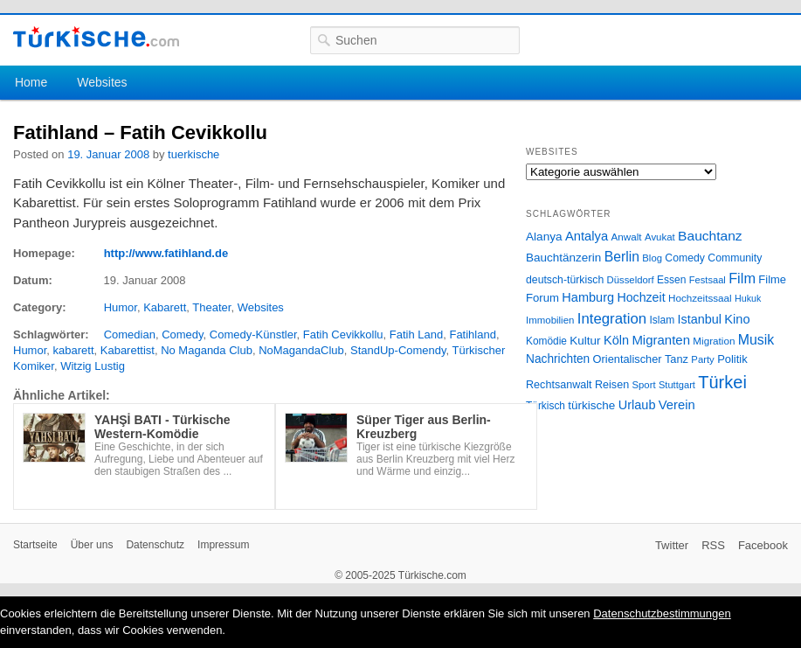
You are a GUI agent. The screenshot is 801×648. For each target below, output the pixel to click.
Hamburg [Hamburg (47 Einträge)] (588, 297)
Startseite (35, 545)
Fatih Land (416, 334)
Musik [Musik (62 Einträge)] (756, 339)
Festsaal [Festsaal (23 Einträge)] (707, 280)
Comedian (129, 334)
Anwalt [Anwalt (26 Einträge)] (626, 236)
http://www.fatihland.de (166, 253)
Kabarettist (127, 350)
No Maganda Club (206, 350)
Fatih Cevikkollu (343, 334)
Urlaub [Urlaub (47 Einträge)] (637, 405)
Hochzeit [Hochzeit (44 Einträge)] (641, 297)
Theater (211, 307)
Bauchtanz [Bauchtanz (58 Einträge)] (710, 235)
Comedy (182, 334)
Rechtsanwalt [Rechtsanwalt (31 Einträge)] (559, 385)
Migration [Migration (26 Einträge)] (714, 340)
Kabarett (164, 307)
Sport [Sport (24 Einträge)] (644, 385)
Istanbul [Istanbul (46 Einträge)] (700, 319)
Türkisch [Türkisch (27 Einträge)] (545, 406)
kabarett (73, 350)
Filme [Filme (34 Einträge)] (772, 279)
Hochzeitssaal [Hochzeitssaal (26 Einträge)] (700, 297)
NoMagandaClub (301, 350)
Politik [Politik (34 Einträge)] (732, 359)
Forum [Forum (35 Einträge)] (542, 297)
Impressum (223, 545)
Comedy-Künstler (253, 334)
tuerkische (193, 154)
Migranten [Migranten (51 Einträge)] (661, 339)
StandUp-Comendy (398, 350)
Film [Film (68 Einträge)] (742, 278)
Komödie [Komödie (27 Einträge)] (546, 341)
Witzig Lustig (92, 366)
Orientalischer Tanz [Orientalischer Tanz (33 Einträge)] (640, 359)
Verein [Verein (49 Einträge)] (677, 405)
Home (31, 82)
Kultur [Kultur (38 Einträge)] (585, 340)
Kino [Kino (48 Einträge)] (736, 319)
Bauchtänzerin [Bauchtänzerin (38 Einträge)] (563, 257)
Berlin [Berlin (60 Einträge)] (621, 256)
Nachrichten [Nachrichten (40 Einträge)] (558, 359)
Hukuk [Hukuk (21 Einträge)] (748, 298)
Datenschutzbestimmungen (662, 613)
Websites (102, 82)
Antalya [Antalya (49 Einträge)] (586, 236)
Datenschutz (155, 545)
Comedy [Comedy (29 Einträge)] (685, 258)
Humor (120, 307)
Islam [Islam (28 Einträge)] (661, 320)
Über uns (92, 545)
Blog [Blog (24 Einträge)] (652, 258)
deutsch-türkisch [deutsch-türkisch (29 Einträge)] (565, 280)
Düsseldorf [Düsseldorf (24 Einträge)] (630, 280)
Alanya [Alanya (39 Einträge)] (544, 236)
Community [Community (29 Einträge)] (735, 258)
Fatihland (472, 334)
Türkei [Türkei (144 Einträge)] (722, 382)
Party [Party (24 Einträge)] (702, 359)
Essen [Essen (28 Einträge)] (671, 280)
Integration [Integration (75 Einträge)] (611, 318)
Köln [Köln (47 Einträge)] (616, 340)
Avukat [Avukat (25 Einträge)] (660, 237)
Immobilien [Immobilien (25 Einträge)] (550, 320)
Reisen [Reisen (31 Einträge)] (612, 385)
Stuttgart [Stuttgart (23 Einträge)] (677, 385)
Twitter (671, 545)
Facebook (763, 545)
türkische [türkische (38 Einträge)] (591, 405)
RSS (713, 545)
